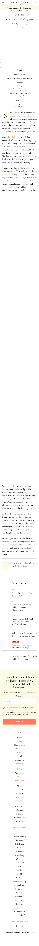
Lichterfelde (19, 862)
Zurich (19, 756)
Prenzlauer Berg (19, 881)
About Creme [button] (19, 780)
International (19, 760)
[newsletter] (27, 927)
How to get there (20, 96)
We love (19, 769)
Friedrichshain (19, 847)
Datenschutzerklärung (24, 712)
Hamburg (19, 741)
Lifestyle (19, 764)
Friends (19, 814)
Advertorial (19, 27)
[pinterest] (22, 927)
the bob (12, 137)
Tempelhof (19, 896)
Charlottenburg (19, 836)
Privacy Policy (19, 817)
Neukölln (19, 874)
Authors (19, 793)
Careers (19, 810)
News (19, 776)
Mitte (19, 866)
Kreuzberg (19, 855)
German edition (26, 8)
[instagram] (17, 927)
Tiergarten (19, 900)
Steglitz (19, 892)
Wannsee (19, 907)
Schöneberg (20, 889)
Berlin (19, 737)
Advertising (19, 806)
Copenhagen (19, 745)
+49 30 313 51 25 (19, 106)
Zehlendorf (19, 915)
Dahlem (19, 840)
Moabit (19, 870)
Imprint (19, 821)
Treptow (19, 904)
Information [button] (19, 801)
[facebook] (12, 927)
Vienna (19, 752)
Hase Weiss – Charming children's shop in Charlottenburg (21, 607)
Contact (19, 789)
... (19, 104)
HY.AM (32, 933)
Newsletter (19, 797)
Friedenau (19, 844)
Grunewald (19, 851)
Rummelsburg (20, 885)
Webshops (19, 773)
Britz (19, 832)
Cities (20, 732)
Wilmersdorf (19, 911)
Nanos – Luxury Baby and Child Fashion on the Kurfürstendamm (22, 622)
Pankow (19, 877)
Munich (19, 748)
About (19, 786)
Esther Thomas (7, 174)
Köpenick (19, 859)
